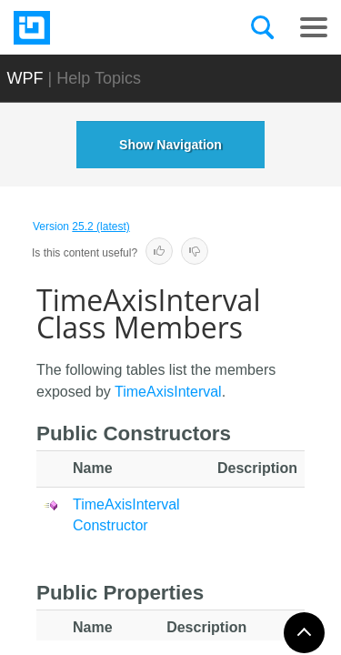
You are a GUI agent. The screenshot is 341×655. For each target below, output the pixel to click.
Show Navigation (170, 144)
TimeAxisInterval (168, 391)
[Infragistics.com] (105, 28)
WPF (25, 78)
